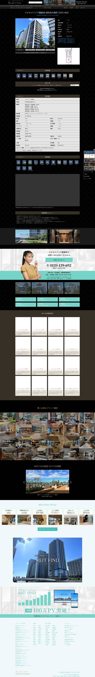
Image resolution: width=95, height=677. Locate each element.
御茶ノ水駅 (54, 643)
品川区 (29, 101)
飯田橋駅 (54, 634)
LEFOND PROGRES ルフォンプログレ (22, 637)
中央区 (39, 625)
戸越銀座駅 (33, 104)
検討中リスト (67, 636)
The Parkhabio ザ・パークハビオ (21, 630)
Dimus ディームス (18, 643)
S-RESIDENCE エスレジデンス (21, 653)
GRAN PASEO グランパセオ (20, 651)
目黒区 (39, 630)
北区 (34, 637)
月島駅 (46, 644)
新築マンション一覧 (68, 632)
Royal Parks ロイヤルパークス (21, 656)
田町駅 (46, 634)
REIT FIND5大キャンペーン (47, 529)
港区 (34, 625)
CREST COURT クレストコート (21, 658)
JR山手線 (27, 107)
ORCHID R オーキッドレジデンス (21, 641)
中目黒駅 (54, 641)
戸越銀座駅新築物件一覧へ (19, 299)
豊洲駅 (53, 630)
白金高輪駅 (47, 632)
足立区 (34, 643)
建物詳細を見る (20, 70)
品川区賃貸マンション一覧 (19, 5)
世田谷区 (40, 634)
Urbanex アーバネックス (20, 636)
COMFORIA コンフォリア (20, 629)
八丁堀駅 (47, 643)
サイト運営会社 (68, 278)
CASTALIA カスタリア (19, 639)
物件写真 (65, 7)
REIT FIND (12, 5)
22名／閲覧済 (48, 7)
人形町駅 (47, 637)
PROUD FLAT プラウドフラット (21, 632)
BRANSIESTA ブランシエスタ (21, 662)
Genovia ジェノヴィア (19, 655)
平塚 (31, 101)
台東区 (39, 632)
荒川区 (39, 637)
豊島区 (39, 636)
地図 (77, 7)
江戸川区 (35, 644)
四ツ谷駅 (54, 636)
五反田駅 (31, 107)
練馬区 (39, 641)
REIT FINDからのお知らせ (69, 641)
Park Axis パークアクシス (20, 625)
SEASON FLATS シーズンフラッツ (22, 646)
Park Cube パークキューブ (20, 634)
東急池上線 (27, 104)
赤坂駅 (46, 629)
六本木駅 (47, 627)
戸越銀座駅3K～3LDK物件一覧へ (65, 304)
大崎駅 (53, 639)
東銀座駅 (47, 641)
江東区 (39, 627)
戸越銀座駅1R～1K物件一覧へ (42, 299)
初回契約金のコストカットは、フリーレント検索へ (47, 616)
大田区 (34, 636)
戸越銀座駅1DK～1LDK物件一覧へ (43, 304)
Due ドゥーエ (18, 648)
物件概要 (71, 7)
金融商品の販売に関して (69, 639)
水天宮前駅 (47, 639)
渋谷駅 (53, 625)
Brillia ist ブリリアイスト (20, 644)
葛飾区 (39, 643)
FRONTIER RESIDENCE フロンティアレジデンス (23, 666)
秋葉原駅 (54, 644)
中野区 (34, 639)
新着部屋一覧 (67, 630)
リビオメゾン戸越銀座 (29, 5)
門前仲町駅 (54, 629)
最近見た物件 (87, 156)
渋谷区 (34, 627)
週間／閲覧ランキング (69, 627)
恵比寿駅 (54, 627)
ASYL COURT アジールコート (21, 663)
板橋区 (34, 641)
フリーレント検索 (68, 629)
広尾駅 (46, 630)
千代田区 (40, 629)
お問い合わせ (57, 260)
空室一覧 (82, 7)
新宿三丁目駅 (54, 632)
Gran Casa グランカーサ (20, 660)
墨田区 (34, 634)
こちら (44, 90)
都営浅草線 (27, 106)
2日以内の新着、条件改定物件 (70, 634)
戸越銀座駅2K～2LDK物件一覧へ (65, 299)
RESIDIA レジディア (19, 627)
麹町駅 (53, 637)
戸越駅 (32, 106)
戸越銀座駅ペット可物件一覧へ (20, 304)
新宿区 (34, 629)
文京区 (34, 632)
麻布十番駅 (47, 625)
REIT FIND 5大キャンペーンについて (72, 625)
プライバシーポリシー (69, 637)
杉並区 (39, 639)
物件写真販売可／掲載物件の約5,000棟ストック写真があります (35, 52)
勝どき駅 (47, 636)
